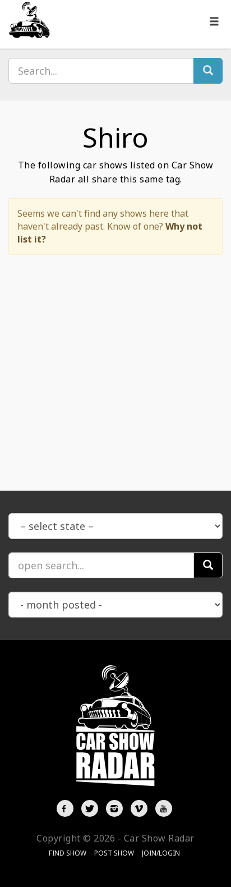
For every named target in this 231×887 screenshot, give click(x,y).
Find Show (67, 853)
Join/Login (161, 853)
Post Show (114, 853)
